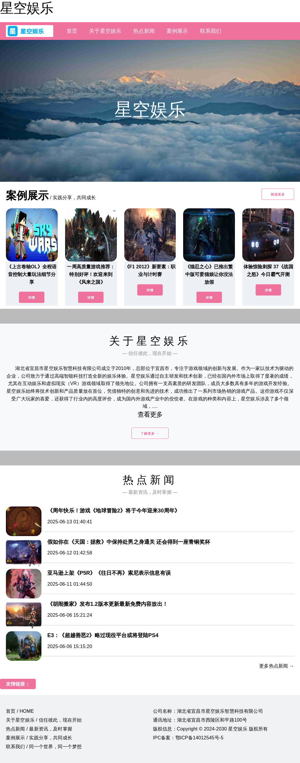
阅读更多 (278, 194)
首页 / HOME (20, 711)
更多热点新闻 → (276, 665)
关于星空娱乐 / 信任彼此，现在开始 (44, 720)
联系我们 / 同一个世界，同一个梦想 (44, 746)
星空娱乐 (26, 8)
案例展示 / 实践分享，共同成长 (39, 737)
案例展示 (177, 31)
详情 (31, 297)
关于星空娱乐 (105, 31)
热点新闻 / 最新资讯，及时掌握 (39, 728)
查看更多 (150, 414)
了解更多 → (150, 433)
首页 (72, 31)
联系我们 (211, 31)
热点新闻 (144, 31)
